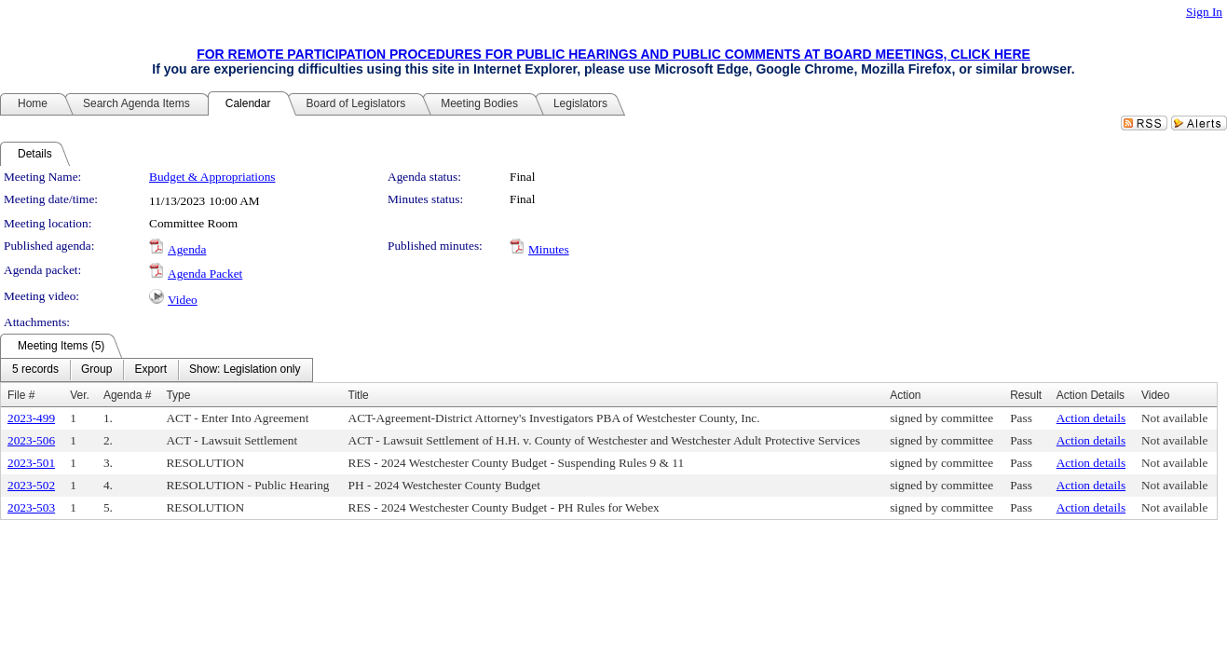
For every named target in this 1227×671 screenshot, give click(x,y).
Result (1026, 395)
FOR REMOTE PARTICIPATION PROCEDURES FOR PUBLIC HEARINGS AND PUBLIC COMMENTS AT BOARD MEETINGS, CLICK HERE (613, 54)
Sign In (1204, 12)
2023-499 (31, 418)
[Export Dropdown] (150, 370)
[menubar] (156, 370)
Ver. (79, 395)
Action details (1091, 418)
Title (358, 395)
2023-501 (31, 463)
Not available (1174, 418)
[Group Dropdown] (96, 370)
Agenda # (127, 395)
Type (178, 395)
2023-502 (31, 485)
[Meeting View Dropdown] (244, 370)
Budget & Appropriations (212, 177)
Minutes (548, 249)
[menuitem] (35, 370)
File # (20, 395)
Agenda (187, 249)
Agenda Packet (205, 274)
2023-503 (31, 507)
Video (183, 300)
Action (905, 395)
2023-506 (31, 440)
